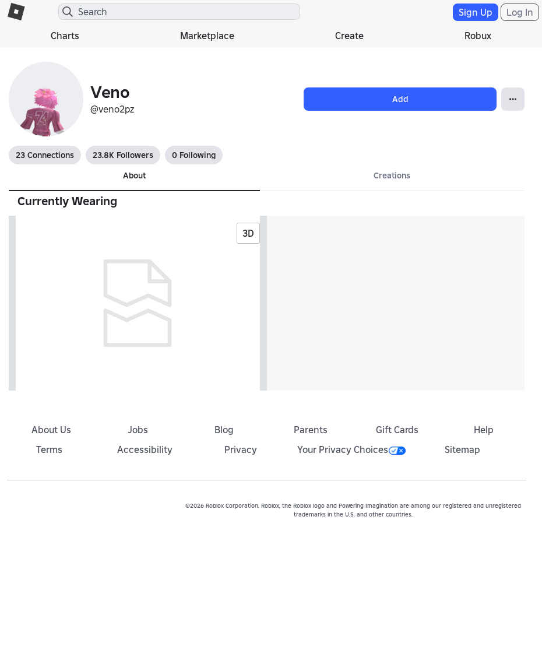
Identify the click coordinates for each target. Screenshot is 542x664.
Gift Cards (397, 429)
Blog (224, 429)
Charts (65, 35)
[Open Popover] (513, 99)
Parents (311, 429)
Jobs (138, 429)
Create (349, 35)
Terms (49, 449)
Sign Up (475, 12)
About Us (51, 429)
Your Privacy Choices (351, 449)
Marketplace (207, 35)
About (134, 175)
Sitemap (462, 449)
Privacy (240, 449)
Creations (392, 175)
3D (248, 233)
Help (484, 429)
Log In (519, 12)
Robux (477, 35)
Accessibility (145, 449)
